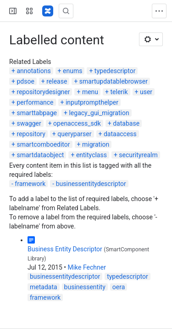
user (146, 92)
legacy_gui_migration (99, 113)
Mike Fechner (86, 267)
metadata (43, 287)
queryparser (74, 134)
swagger (29, 123)
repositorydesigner (43, 92)
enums (72, 70)
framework (30, 183)
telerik (119, 92)
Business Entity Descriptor (65, 249)
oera (118, 287)
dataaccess (120, 134)
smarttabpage (37, 113)
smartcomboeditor (43, 144)
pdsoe (25, 81)
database (126, 123)
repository (31, 134)
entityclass (91, 155)
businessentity (84, 287)
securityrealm (138, 155)
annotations (33, 70)
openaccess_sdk (77, 123)
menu (90, 92)
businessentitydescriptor (91, 183)
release (56, 81)
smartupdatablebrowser (113, 81)
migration (95, 144)
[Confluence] (47, 11)
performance (35, 102)
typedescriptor (115, 70)
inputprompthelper (92, 102)
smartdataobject (40, 155)
